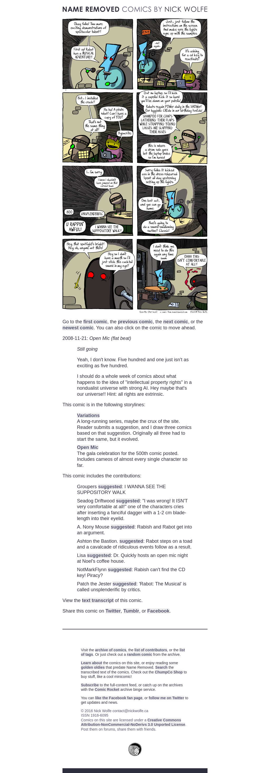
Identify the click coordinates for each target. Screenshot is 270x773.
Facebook (158, 611)
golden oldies (93, 667)
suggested (110, 486)
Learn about (91, 663)
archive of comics (110, 650)
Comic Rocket (107, 689)
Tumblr (131, 611)
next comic (175, 321)
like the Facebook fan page (118, 698)
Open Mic (87, 447)
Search (161, 667)
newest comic (78, 327)
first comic (95, 321)
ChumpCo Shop (169, 672)
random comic (139, 654)
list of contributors (150, 650)
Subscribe (90, 685)
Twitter (113, 611)
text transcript (98, 600)
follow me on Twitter (166, 698)
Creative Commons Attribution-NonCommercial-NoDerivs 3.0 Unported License (133, 722)
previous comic (135, 321)
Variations (88, 415)
